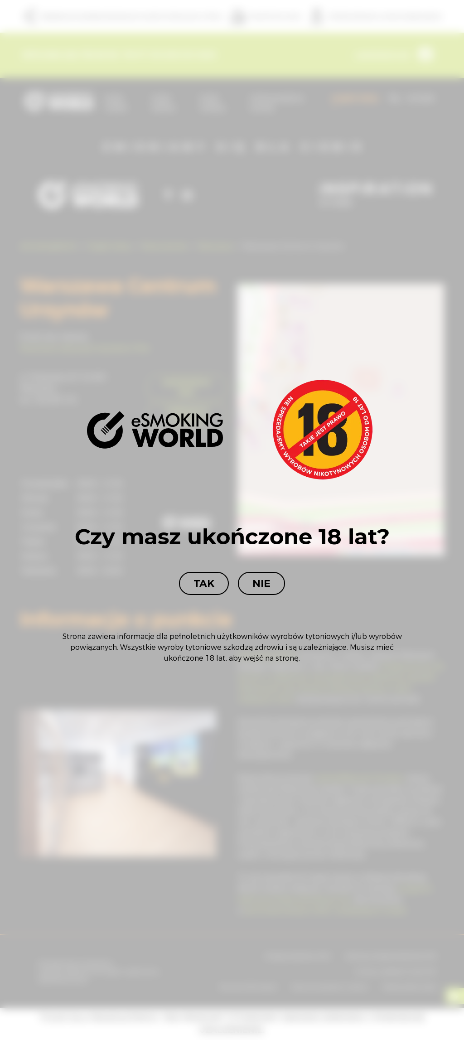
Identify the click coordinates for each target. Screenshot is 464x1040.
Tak (203, 583)
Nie (261, 583)
